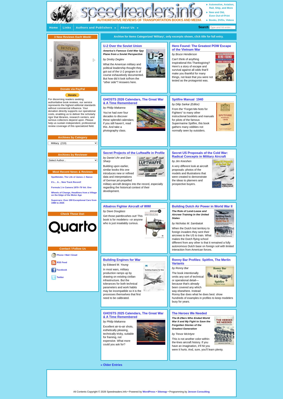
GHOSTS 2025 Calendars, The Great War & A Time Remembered (133, 315)
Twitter (57, 277)
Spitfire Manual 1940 (187, 99)
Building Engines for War (122, 260)
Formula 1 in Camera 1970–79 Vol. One (71, 187)
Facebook (59, 270)
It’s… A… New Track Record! (66, 182)
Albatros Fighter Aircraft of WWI (127, 206)
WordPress (148, 391)
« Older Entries (111, 364)
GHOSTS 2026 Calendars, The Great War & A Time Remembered (133, 101)
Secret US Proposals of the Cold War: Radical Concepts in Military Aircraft (200, 154)
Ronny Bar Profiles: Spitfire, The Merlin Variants (201, 261)
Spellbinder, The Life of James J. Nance (71, 177)
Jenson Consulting (199, 391)
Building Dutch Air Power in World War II (202, 206)
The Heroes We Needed (189, 313)
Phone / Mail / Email (64, 255)
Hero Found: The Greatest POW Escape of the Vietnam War (201, 47)
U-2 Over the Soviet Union (122, 46)
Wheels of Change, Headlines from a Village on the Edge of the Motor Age (74, 193)
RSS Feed (59, 262)
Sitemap (162, 391)
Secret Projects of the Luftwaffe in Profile (134, 153)
